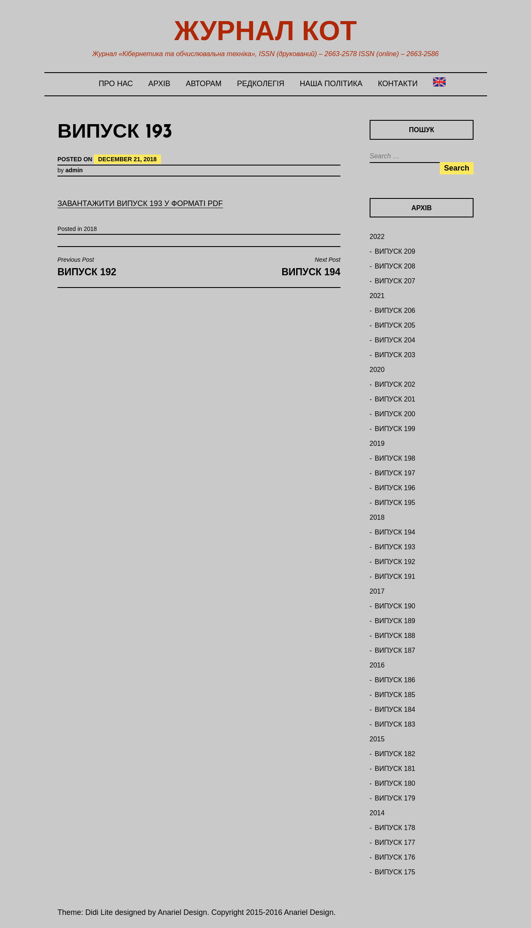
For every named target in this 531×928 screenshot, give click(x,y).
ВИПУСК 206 (395, 310)
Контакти (397, 83)
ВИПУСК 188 (395, 635)
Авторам (204, 83)
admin (74, 170)
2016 (377, 665)
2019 (377, 443)
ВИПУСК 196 (395, 487)
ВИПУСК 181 (395, 768)
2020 (377, 369)
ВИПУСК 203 (395, 354)
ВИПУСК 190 (395, 606)
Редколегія (260, 83)
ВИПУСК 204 (395, 340)
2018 (90, 228)
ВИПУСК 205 (395, 325)
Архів (159, 83)
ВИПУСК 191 (395, 576)
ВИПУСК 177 (395, 842)
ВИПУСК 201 (395, 399)
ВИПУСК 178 (395, 827)
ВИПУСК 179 (395, 798)
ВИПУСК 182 (395, 753)
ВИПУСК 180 (395, 783)
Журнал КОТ (265, 30)
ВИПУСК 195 (395, 502)
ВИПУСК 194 (395, 532)
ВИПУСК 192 (395, 561)
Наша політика (331, 83)
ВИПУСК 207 (395, 281)
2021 (377, 295)
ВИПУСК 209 (395, 251)
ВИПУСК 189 (395, 620)
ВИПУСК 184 (395, 709)
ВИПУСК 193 (395, 547)
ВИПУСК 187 (395, 650)
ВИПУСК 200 (395, 414)
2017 (377, 591)
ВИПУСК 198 (395, 458)
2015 (377, 739)
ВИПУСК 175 (395, 872)
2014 (377, 813)
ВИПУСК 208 (395, 266)
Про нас (115, 83)
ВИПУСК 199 (395, 428)
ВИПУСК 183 (395, 724)
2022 (377, 236)
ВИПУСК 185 (395, 694)
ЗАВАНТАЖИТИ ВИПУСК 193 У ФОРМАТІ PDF (140, 203)
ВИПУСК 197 (395, 473)
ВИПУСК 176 (395, 857)
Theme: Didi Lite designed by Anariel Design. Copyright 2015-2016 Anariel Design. (196, 912)
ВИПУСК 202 (395, 384)
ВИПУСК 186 (395, 680)
